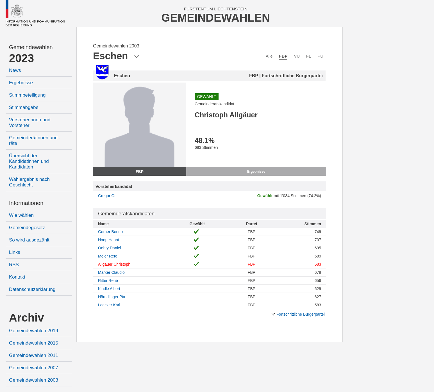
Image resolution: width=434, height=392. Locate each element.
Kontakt (17, 277)
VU (297, 56)
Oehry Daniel (109, 248)
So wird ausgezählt (29, 240)
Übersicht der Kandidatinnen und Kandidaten (29, 161)
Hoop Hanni (108, 240)
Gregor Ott (107, 195)
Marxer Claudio (111, 272)
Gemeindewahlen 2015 (33, 343)
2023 (21, 58)
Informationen (26, 203)
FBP (283, 56)
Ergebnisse (21, 82)
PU (320, 56)
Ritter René (108, 280)
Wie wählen (21, 215)
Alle (269, 56)
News (15, 70)
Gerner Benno (110, 231)
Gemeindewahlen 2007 (33, 367)
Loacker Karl (109, 305)
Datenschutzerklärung (32, 289)
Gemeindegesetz (27, 227)
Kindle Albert (109, 288)
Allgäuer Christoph (114, 264)
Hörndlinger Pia (111, 297)
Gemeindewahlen (31, 47)
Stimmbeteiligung (27, 95)
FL (308, 56)
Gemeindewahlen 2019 (33, 330)
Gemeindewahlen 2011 (33, 355)
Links (14, 252)
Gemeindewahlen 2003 (33, 380)
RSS (14, 264)
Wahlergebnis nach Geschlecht (29, 182)
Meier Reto (107, 256)
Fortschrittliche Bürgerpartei (300, 314)
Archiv (26, 317)
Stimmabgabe (23, 107)
